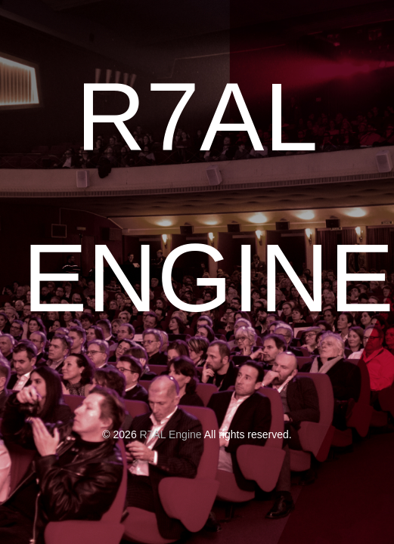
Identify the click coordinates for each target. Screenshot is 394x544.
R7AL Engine (171, 434)
